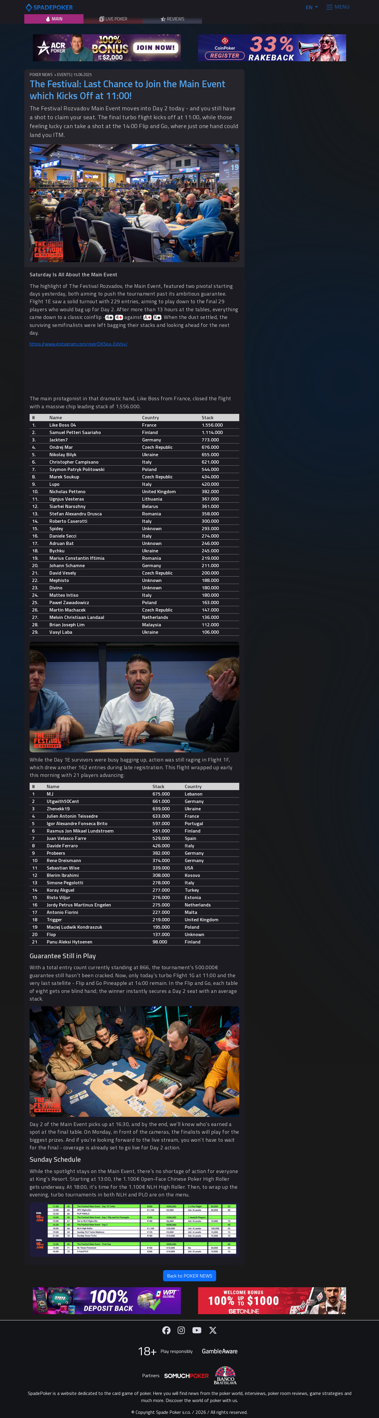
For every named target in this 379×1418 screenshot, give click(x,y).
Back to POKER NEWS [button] (189, 1275)
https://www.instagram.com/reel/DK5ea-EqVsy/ (79, 343)
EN (310, 7)
